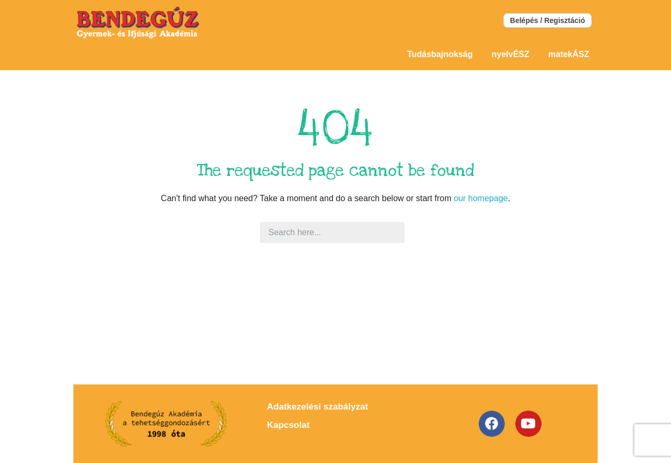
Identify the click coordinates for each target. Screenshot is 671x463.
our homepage (480, 198)
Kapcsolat (288, 425)
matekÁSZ (568, 54)
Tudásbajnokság (440, 54)
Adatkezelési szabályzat (317, 407)
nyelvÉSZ (510, 54)
